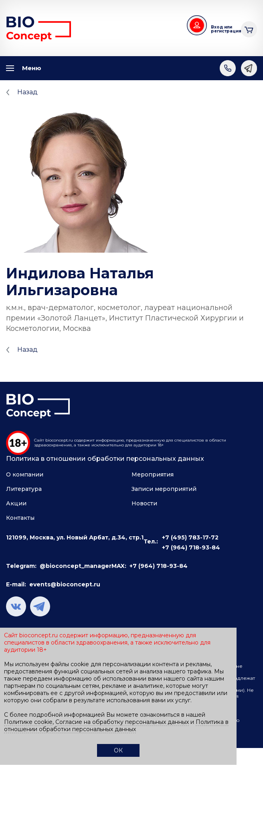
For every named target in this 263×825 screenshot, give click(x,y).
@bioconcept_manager (75, 566)
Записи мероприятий (164, 489)
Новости (144, 503)
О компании (24, 474)
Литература (24, 489)
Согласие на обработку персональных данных (122, 722)
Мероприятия (153, 474)
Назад (27, 92)
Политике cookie (28, 722)
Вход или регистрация (223, 29)
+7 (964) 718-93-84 (191, 547)
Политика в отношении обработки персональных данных (105, 458)
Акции (16, 503)
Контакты (20, 517)
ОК (118, 750)
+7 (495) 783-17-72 (190, 537)
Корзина (249, 28)
